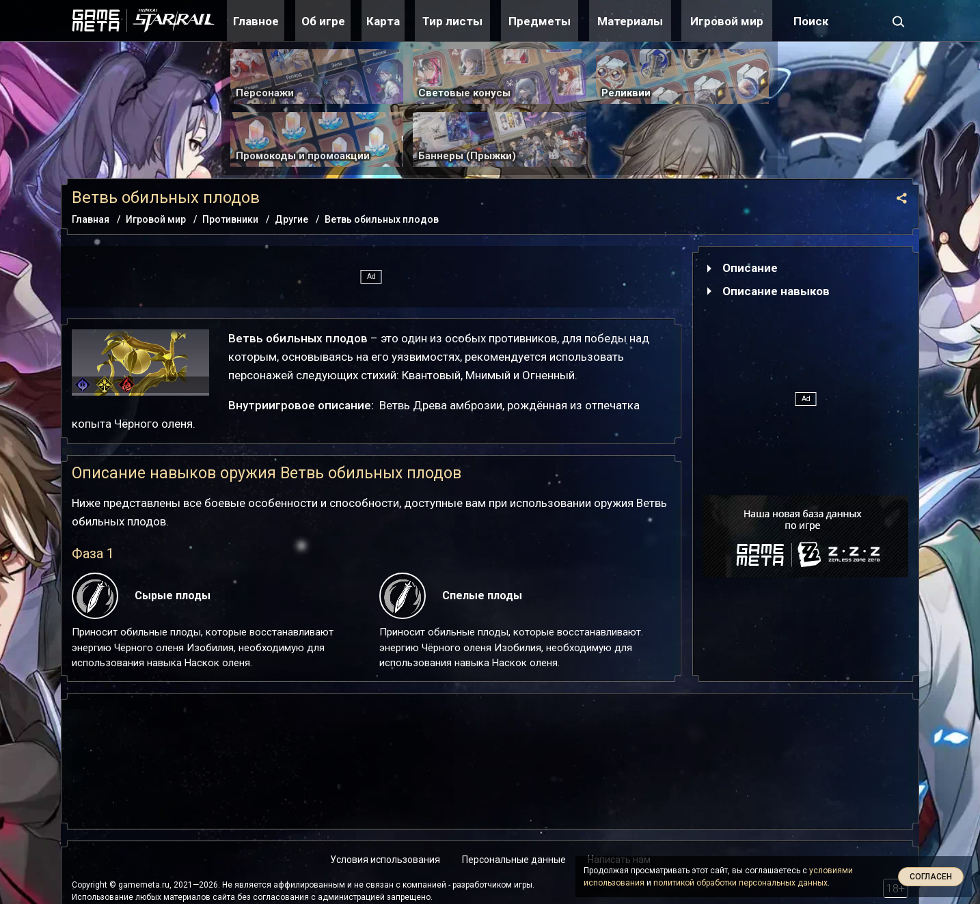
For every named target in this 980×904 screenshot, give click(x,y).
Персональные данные (514, 859)
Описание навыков (776, 291)
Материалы (630, 21)
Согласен (931, 876)
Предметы (539, 21)
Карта (383, 21)
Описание (750, 268)
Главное (256, 21)
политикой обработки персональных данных (740, 883)
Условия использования (385, 859)
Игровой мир (726, 21)
